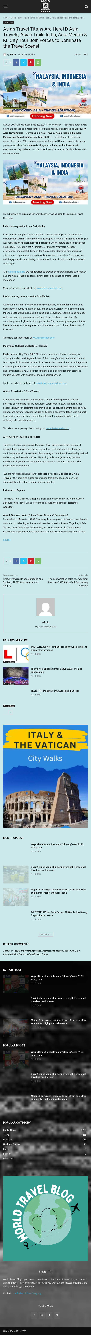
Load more (46, 934)
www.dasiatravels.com (57, 428)
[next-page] (10, 712)
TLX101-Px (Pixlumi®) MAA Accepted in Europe (55, 691)
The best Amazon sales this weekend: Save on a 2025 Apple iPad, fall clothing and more (67, 582)
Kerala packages (16, 271)
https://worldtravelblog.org (45, 627)
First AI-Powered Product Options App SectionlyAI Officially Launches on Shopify (23, 582)
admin (13, 54)
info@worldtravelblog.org (28, 1293)
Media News (16, 17)
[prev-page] (5, 712)
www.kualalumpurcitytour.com (51, 383)
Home (6, 17)
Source (7, 539)
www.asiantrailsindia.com (49, 288)
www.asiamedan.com (44, 337)
